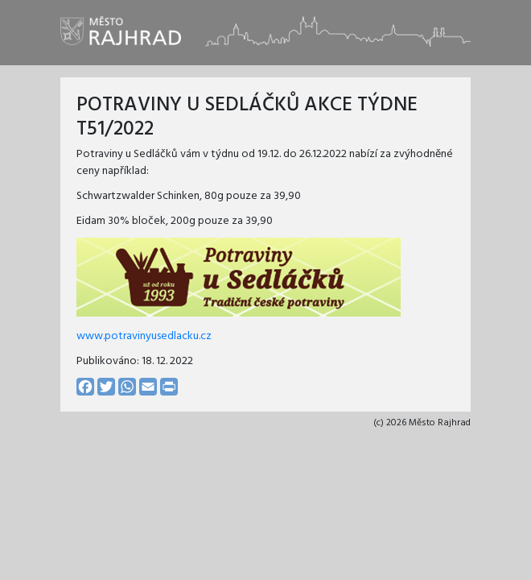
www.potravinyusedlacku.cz (144, 336)
